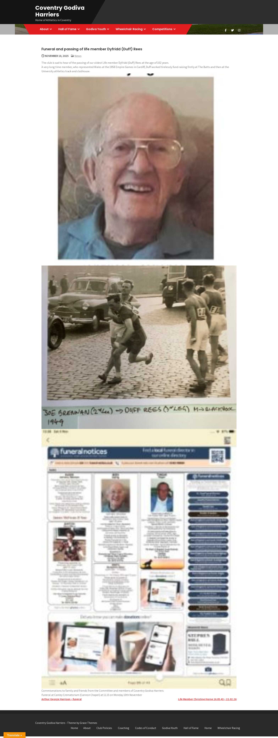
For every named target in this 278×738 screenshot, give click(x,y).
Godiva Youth (98, 30)
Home (74, 729)
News (78, 57)
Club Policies (104, 729)
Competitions (167, 30)
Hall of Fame (69, 30)
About (44, 30)
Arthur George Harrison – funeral (61, 701)
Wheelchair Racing (132, 30)
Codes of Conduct (145, 729)
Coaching (123, 729)
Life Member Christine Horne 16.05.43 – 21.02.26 (207, 701)
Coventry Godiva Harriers (60, 11)
